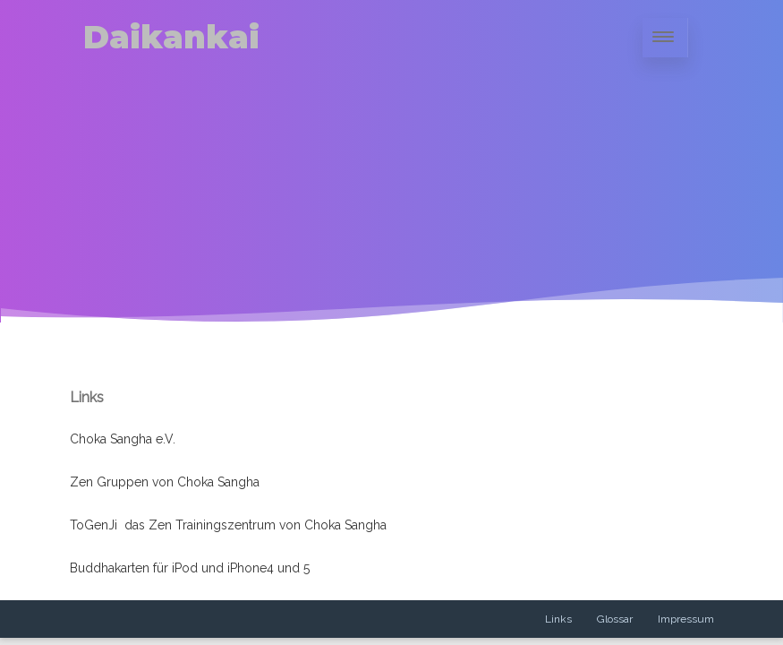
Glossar (615, 619)
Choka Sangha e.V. (122, 439)
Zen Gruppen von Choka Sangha (165, 482)
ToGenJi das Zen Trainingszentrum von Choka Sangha (228, 525)
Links (558, 619)
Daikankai (171, 37)
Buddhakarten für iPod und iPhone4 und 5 (190, 568)
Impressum (686, 619)
